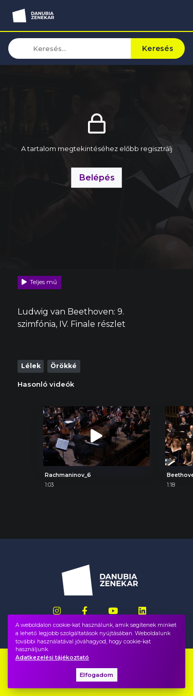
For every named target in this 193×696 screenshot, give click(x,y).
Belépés (97, 177)
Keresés (157, 48)
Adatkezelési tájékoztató (52, 657)
